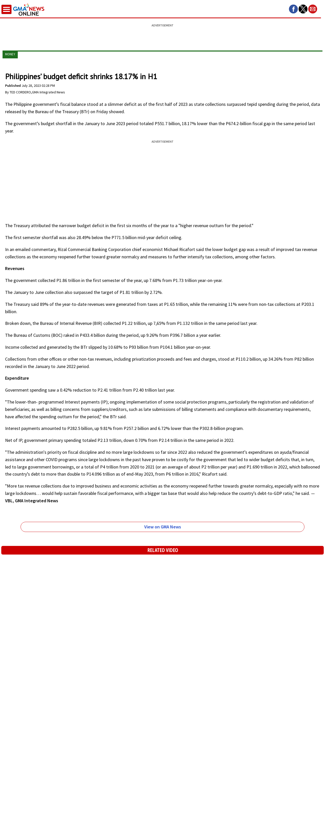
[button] (293, 9)
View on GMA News (162, 527)
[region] (162, 34)
